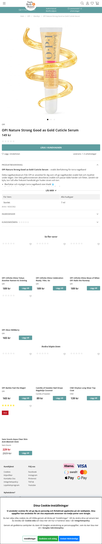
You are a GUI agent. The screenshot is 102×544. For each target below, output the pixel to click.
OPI (28, 16)
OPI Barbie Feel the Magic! (14, 388)
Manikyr (36, 16)
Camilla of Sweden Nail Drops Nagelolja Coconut (49, 389)
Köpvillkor (8, 475)
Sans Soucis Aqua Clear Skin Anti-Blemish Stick (14, 440)
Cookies (7, 472)
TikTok (31, 482)
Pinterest (32, 478)
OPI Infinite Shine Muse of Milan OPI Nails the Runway (84, 279)
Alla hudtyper (67, 197)
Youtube (32, 485)
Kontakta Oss (9, 478)
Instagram (32, 475)
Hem (22, 16)
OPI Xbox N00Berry (10, 330)
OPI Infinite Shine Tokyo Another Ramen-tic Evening (14, 279)
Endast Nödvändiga (69, 538)
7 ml (63, 202)
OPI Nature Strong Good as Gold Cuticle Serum (61, 16)
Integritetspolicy (11, 482)
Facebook (32, 472)
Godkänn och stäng (48, 538)
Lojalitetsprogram (11, 485)
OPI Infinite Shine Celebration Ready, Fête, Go (49, 279)
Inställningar (30, 538)
